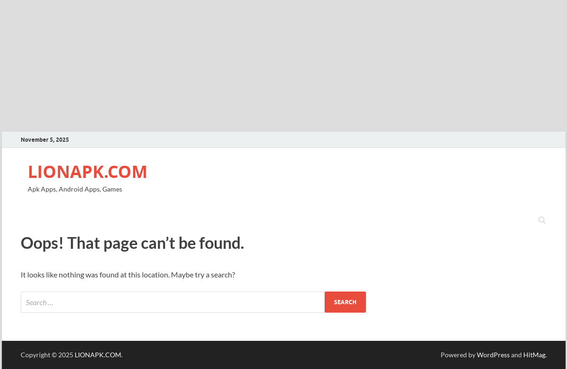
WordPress (493, 355)
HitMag (534, 355)
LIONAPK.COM (88, 171)
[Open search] (542, 220)
